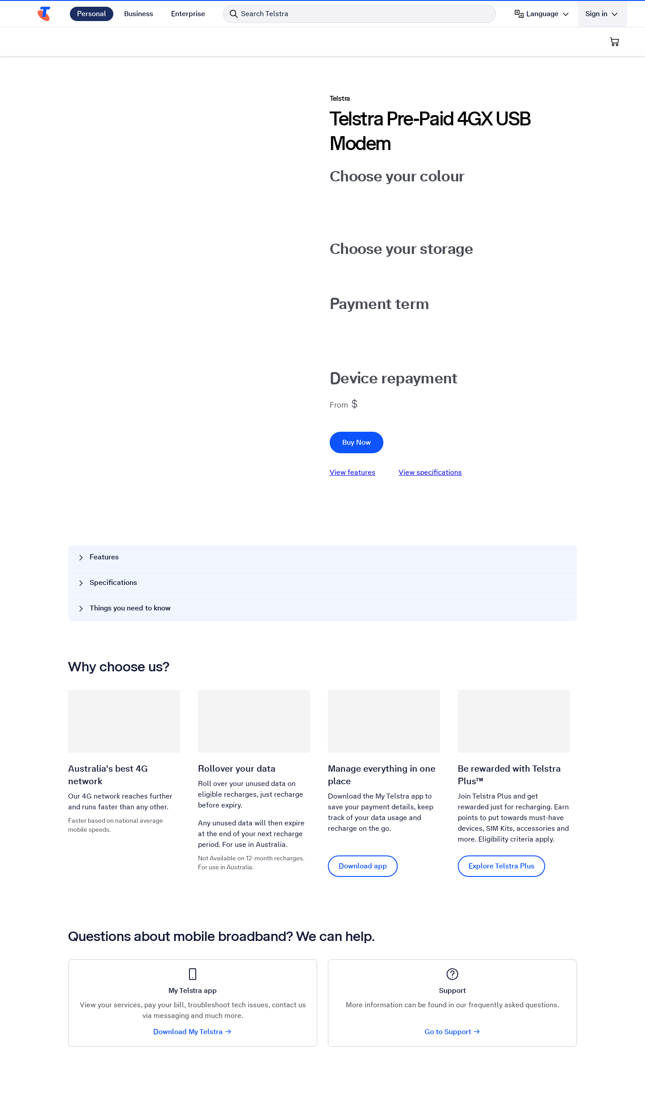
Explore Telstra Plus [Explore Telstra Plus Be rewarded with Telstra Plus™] (501, 866)
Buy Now (356, 442)
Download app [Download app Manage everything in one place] (363, 866)
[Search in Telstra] (359, 14)
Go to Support (453, 1031)
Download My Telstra (192, 1031)
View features (352, 472)
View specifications (430, 472)
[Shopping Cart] (614, 41)
